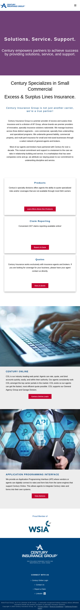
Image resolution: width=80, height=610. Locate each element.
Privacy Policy (43, 606)
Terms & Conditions (56, 606)
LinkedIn (38, 594)
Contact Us (39, 585)
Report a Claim (39, 589)
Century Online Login (39, 580)
